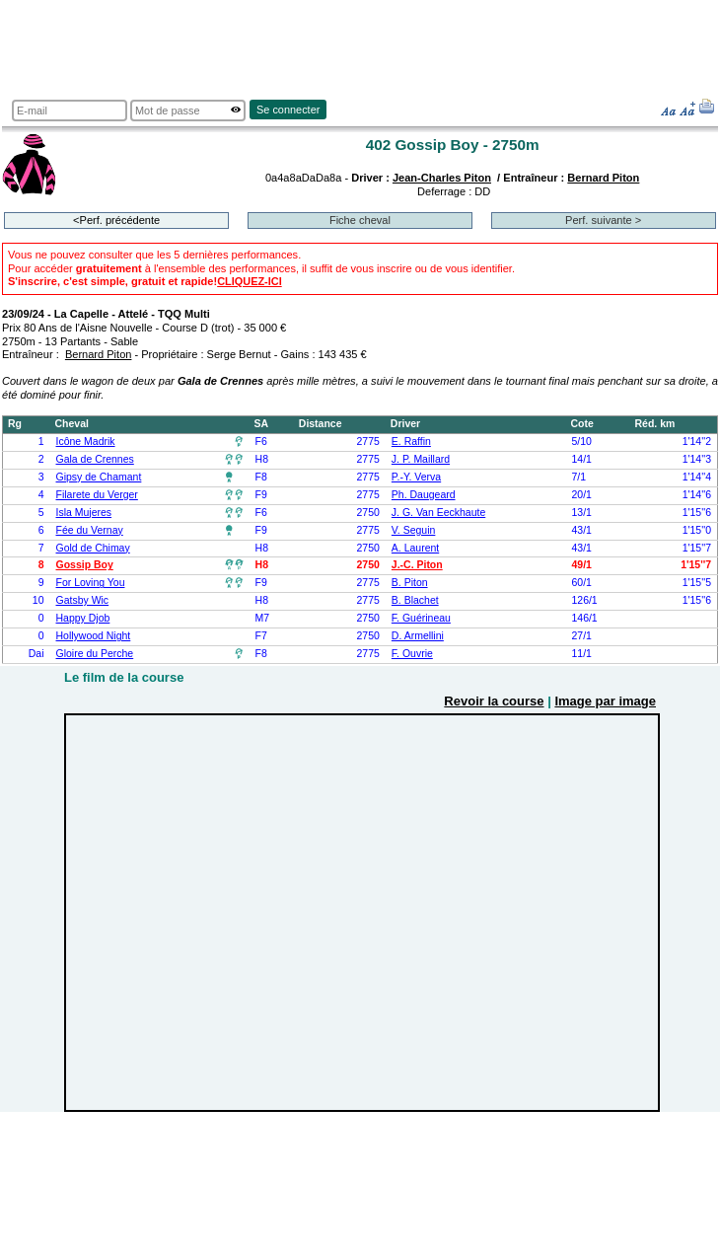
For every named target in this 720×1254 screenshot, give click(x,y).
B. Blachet (415, 600)
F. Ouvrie (412, 653)
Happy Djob (83, 618)
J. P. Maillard (421, 459)
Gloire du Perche (95, 653)
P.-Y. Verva (416, 477)
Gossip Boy (84, 564)
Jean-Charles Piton (442, 178)
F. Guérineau (421, 618)
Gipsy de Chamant (99, 477)
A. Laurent (415, 548)
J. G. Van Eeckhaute (438, 512)
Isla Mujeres (84, 512)
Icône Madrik (85, 441)
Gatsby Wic (82, 600)
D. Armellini (418, 635)
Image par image (605, 701)
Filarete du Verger (97, 494)
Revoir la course (493, 701)
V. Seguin (414, 530)
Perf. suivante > (603, 220)
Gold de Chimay (93, 548)
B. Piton (410, 582)
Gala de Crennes (95, 459)
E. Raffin (411, 441)
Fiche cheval (360, 220)
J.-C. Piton (417, 564)
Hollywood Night (93, 635)
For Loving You (90, 582)
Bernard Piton (603, 178)
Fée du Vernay (89, 530)
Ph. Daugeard (424, 494)
